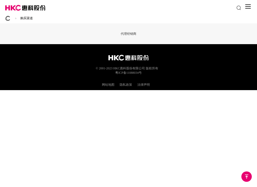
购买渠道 (26, 18)
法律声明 (143, 84)
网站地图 (108, 84)
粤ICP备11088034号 (128, 73)
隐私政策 (126, 84)
